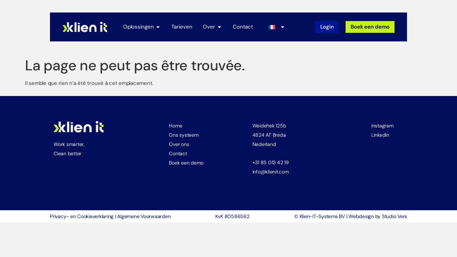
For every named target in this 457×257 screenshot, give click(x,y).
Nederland (264, 143)
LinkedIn (380, 134)
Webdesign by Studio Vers (377, 215)
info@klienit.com (270, 170)
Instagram (382, 124)
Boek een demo (186, 161)
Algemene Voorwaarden (143, 215)
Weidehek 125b (269, 124)
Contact (178, 152)
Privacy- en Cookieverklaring (82, 215)
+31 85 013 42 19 (270, 161)
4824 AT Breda (269, 134)
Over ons (179, 143)
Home (175, 124)
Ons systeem (183, 134)
